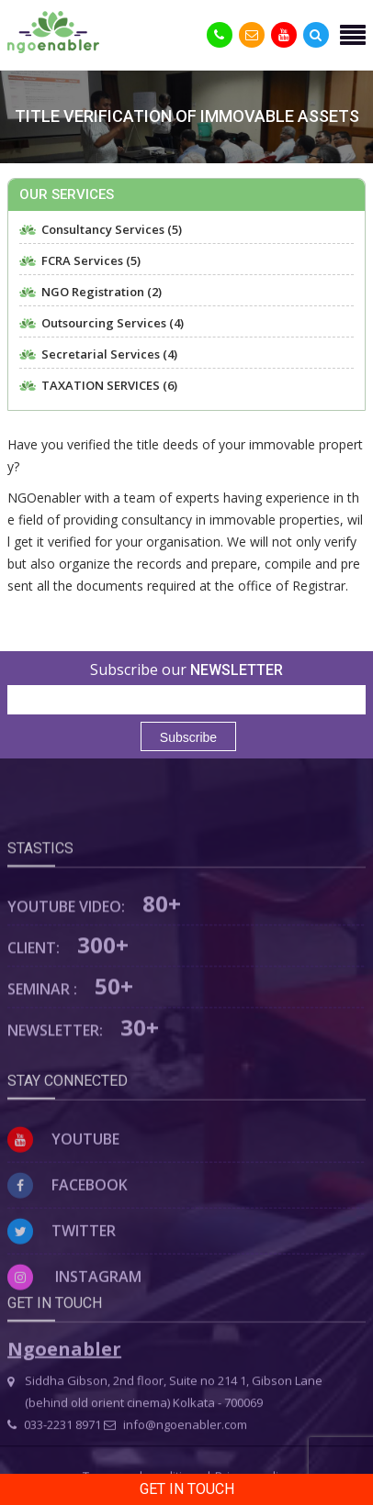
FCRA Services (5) (91, 261)
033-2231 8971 (54, 1459)
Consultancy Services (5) (111, 230)
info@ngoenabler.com (175, 1459)
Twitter (61, 1287)
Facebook (67, 1241)
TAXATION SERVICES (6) (109, 385)
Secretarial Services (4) (109, 354)
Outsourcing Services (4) (112, 323)
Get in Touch (187, 1489)
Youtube (63, 1195)
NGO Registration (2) (101, 292)
